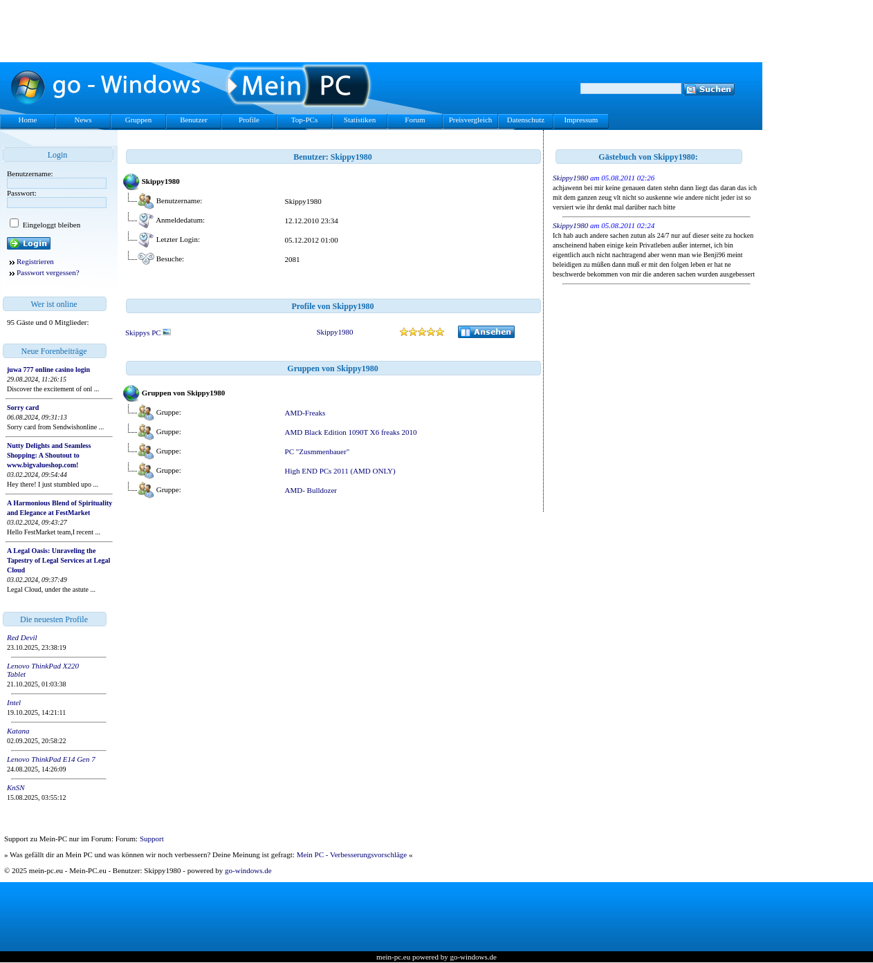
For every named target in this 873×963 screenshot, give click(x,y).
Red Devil (22, 637)
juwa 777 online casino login (48, 369)
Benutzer (194, 119)
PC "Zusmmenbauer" (317, 451)
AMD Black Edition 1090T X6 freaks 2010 (351, 432)
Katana (18, 731)
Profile (249, 119)
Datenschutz (525, 119)
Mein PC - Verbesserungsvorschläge (352, 854)
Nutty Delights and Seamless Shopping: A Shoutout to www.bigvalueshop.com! (49, 455)
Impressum (581, 119)
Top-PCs (304, 119)
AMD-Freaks (305, 413)
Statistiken (360, 119)
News (82, 119)
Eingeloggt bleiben (50, 225)
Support (152, 838)
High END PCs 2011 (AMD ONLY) (340, 471)
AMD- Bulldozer (311, 490)
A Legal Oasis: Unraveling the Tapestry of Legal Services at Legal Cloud (58, 560)
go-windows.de (248, 870)
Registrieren (35, 261)
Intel (14, 702)
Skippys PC (148, 332)
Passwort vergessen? (48, 272)
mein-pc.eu (393, 957)
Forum (415, 119)
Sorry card (23, 407)
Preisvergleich (471, 119)
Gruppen (138, 119)
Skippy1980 (334, 332)
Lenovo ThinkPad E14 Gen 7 (51, 759)
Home (28, 119)
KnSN (16, 787)
